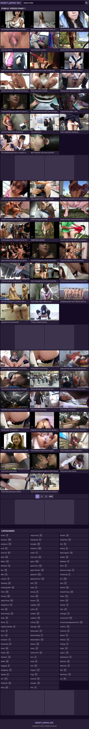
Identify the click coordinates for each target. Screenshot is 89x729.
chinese (5, 596)
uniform (65, 626)
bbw (4, 574)
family (5, 652)
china (5, 591)
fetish (5, 661)
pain (33, 687)
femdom (6, 657)
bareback (5, 565)
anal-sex (6, 552)
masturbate (36, 630)
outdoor (35, 683)
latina (34, 609)
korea (34, 596)
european (6, 639)
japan (34, 561)
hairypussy (35, 539)
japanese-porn (37, 578)
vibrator (64, 639)
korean (34, 600)
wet (63, 670)
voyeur (64, 652)
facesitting (6, 643)
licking (34, 622)
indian (34, 552)
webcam (65, 661)
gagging (5, 665)
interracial (35, 557)
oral (33, 665)
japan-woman (37, 570)
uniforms (65, 630)
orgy (34, 674)
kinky (33, 587)
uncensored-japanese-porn (71, 622)
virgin (64, 648)
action (4, 535)
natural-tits (36, 652)
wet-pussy (65, 674)
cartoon (5, 578)
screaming (65, 574)
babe (4, 557)
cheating (6, 583)
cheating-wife (7, 587)
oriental (35, 678)
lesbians (35, 617)
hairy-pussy (36, 535)
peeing (64, 548)
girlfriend (6, 683)
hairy (4, 687)
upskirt (64, 635)
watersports (66, 657)
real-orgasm (66, 552)
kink (33, 583)
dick (4, 609)
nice (33, 657)
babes (5, 561)
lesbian (34, 613)
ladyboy (35, 604)
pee (63, 544)
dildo (4, 617)
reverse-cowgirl (67, 570)
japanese (35, 574)
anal (4, 548)
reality (64, 557)
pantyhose (65, 539)
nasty (34, 648)
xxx (63, 678)
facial (4, 648)
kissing (34, 591)
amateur (6, 539)
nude (33, 661)
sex (63, 578)
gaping (5, 674)
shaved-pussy (66, 591)
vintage (64, 643)
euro (4, 635)
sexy (63, 583)
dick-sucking (7, 613)
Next (51, 496)
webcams (65, 665)
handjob (35, 544)
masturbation (37, 639)
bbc (4, 570)
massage (35, 626)
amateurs (6, 544)
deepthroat (6, 604)
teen (63, 609)
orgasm (35, 670)
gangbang (6, 670)
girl (4, 678)
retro (63, 565)
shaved (64, 587)
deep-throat (7, 600)
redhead (64, 561)
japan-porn (36, 565)
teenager (65, 613)
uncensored (66, 617)
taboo (64, 596)
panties (64, 535)
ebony (4, 622)
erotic (4, 630)
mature (34, 643)
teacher (64, 604)
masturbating (36, 635)
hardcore (35, 548)
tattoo (64, 600)
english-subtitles (8, 626)
